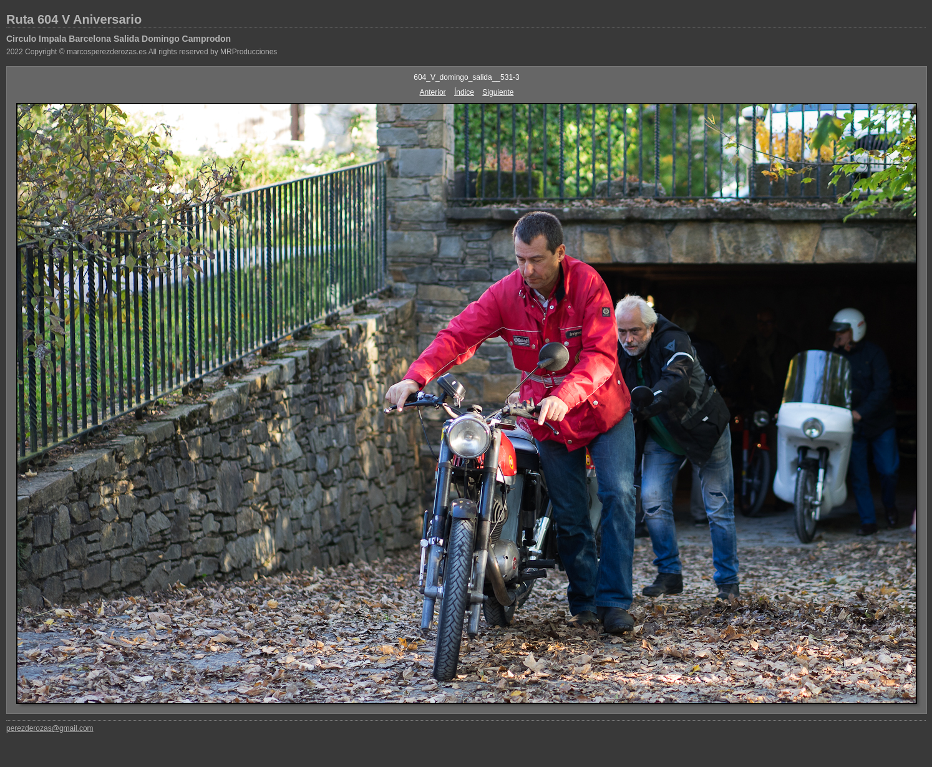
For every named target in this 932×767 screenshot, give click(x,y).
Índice (464, 92)
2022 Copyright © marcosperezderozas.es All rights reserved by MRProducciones (141, 51)
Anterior (433, 92)
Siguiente (497, 92)
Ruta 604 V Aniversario (74, 19)
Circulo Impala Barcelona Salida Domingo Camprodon (118, 39)
